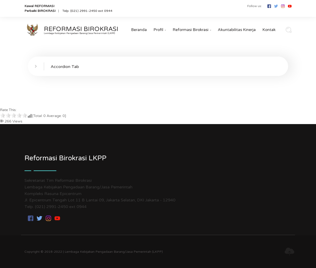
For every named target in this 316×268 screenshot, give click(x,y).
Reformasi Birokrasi (192, 29)
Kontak (269, 29)
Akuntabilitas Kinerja (237, 29)
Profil (159, 29)
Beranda (139, 29)
